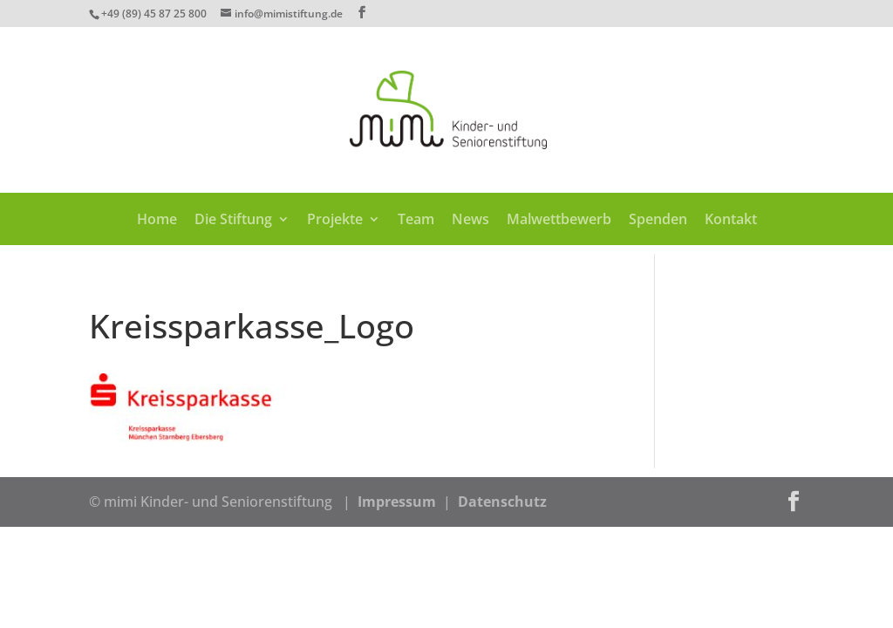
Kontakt (731, 221)
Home (157, 221)
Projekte (335, 221)
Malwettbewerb (559, 221)
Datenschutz (502, 501)
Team (416, 221)
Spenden (658, 221)
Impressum (397, 501)
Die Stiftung (233, 221)
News (470, 221)
